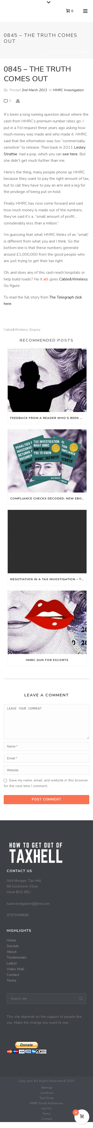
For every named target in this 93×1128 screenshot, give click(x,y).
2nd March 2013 (34, 90)
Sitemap (46, 1094)
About (11, 957)
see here (70, 154)
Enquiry (35, 329)
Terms (11, 986)
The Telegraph (61, 297)
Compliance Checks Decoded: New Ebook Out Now (48, 498)
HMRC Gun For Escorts (47, 660)
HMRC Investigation (31, 52)
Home (7, 52)
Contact (13, 980)
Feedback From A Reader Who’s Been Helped (48, 418)
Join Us (46, 1114)
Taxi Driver (46, 1104)
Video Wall (15, 975)
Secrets (13, 952)
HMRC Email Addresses (46, 1109)
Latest (12, 969)
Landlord (46, 1099)
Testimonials (17, 963)
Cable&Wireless (73, 279)
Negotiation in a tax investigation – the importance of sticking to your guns (48, 579)
